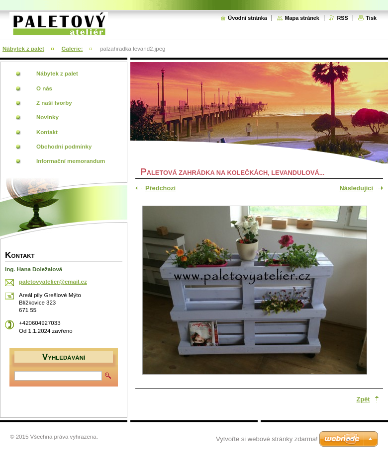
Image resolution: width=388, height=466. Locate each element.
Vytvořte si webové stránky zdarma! (267, 439)
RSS (342, 18)
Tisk (371, 18)
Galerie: (72, 49)
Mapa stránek (302, 18)
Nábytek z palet (23, 49)
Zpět (363, 399)
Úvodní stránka (247, 18)
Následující (356, 188)
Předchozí (160, 188)
